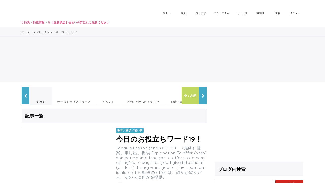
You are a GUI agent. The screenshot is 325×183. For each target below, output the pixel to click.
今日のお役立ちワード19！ (159, 138)
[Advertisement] (259, 122)
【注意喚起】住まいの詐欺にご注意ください (78, 22)
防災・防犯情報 (33, 22)
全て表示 (190, 96)
